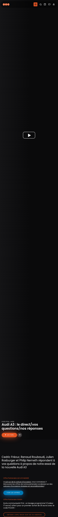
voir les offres (13, 493)
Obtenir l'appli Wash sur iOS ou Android (24, 515)
